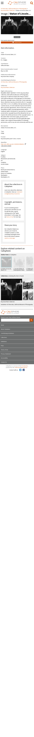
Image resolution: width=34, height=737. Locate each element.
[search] (31, 3)
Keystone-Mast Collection (8, 10)
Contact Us (4, 362)
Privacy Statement (6, 354)
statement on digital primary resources (13, 193)
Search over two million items (10, 317)
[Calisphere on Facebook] (24, 370)
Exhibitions (4, 342)
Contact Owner (17, 42)
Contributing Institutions (7, 333)
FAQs (2, 346)
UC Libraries (24, 366)
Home (2, 325)
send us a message (10, 238)
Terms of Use (4, 350)
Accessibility (4, 358)
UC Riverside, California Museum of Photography (14, 9)
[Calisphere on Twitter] (20, 370)
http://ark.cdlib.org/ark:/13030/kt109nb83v (12, 144)
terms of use (10, 217)
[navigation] (2, 3)
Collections (4, 337)
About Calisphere (5, 329)
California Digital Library (21, 367)
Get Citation (17, 37)
